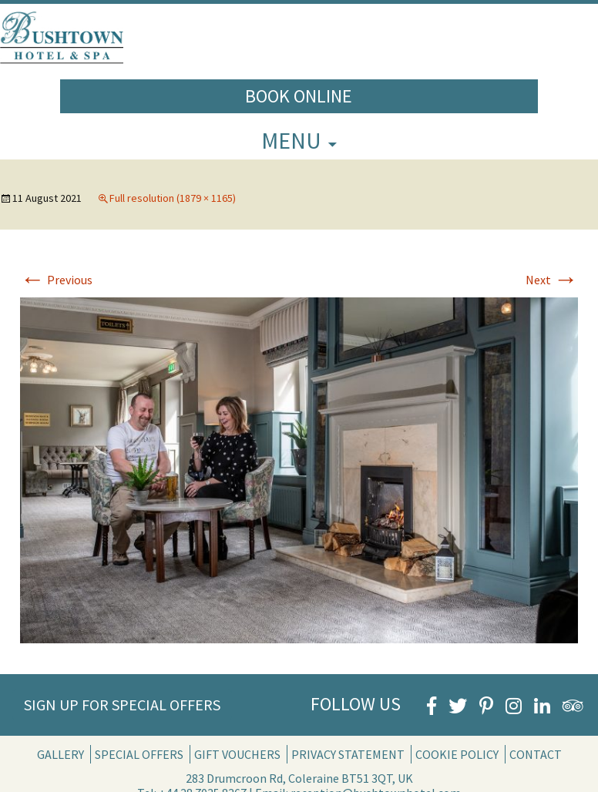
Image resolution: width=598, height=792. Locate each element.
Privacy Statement (348, 754)
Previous (56, 279)
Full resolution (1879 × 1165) (172, 198)
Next (552, 279)
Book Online (298, 96)
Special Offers (139, 754)
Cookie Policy (457, 754)
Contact (535, 754)
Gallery (60, 754)
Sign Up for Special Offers (122, 704)
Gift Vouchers (237, 754)
